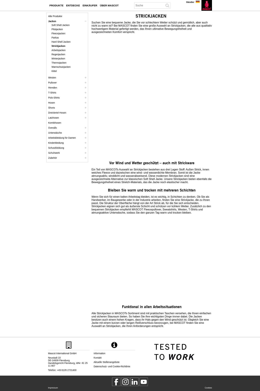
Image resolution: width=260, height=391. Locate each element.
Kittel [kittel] (54, 71)
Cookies (208, 388)
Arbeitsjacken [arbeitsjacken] (59, 50)
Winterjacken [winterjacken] (58, 58)
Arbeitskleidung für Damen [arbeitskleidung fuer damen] (62, 137)
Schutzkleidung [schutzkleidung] (56, 147)
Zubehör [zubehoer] (52, 158)
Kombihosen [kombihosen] (54, 122)
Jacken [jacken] (52, 21)
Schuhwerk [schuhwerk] (54, 153)
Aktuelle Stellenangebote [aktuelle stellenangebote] (107, 362)
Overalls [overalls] (52, 127)
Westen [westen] (52, 77)
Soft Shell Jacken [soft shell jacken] (61, 25)
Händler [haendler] (190, 2)
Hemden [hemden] (52, 87)
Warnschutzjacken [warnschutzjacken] (61, 67)
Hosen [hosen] (51, 102)
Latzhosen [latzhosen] (53, 117)
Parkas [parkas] (55, 37)
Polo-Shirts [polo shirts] (54, 97)
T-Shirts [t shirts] (52, 92)
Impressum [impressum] (53, 388)
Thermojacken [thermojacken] (59, 62)
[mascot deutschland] (134, 382)
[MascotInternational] (144, 382)
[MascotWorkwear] (116, 382)
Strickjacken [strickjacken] (58, 46)
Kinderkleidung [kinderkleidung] (56, 142)
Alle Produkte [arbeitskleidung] (55, 16)
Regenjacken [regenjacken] (58, 54)
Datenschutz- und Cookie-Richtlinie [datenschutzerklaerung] (112, 366)
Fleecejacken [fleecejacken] (58, 33)
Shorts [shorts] (51, 107)
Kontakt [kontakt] (98, 357)
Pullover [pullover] (52, 82)
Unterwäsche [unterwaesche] (55, 132)
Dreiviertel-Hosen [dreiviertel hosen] (57, 112)
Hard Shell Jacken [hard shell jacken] (61, 41)
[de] (206, 5)
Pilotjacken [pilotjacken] (57, 29)
